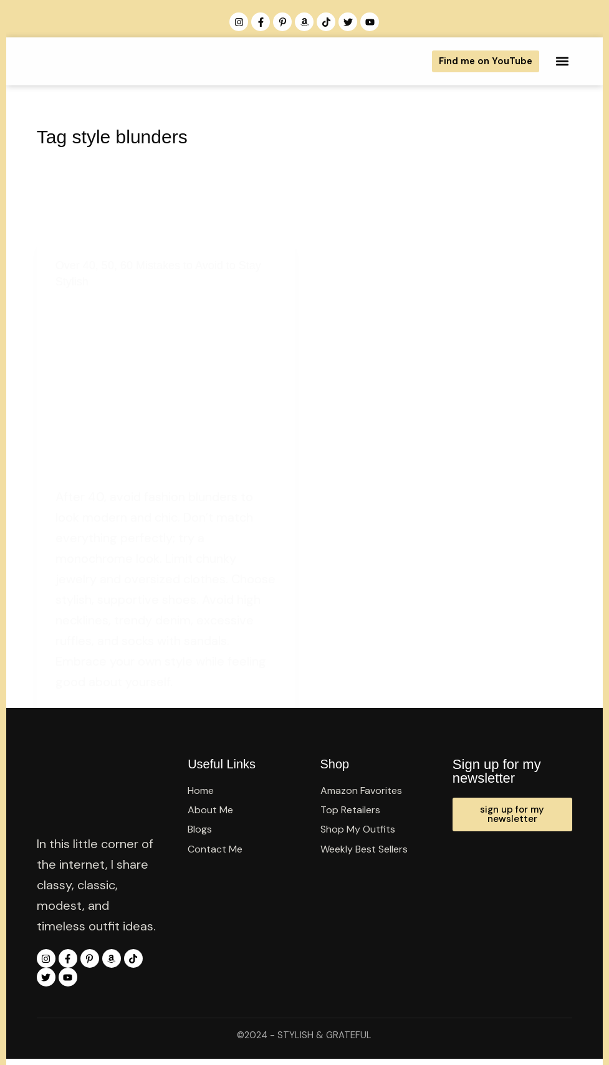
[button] (562, 61)
